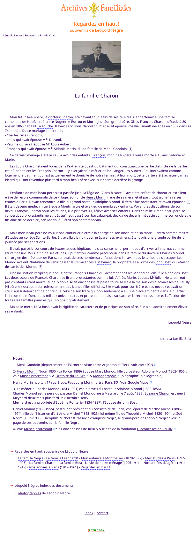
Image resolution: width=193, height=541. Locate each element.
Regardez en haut (28, 451)
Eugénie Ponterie (69, 402)
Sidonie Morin (65, 148)
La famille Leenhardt (62, 458)
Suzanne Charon (157, 393)
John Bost (163, 262)
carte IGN (145, 364)
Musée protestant (34, 376)
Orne (74, 364)
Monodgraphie (105, 376)
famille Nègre (68, 422)
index (89, 513)
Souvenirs (31, 35)
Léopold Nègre (12, 35)
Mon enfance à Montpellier (102, 458)
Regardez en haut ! (95, 467)
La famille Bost (70, 462)
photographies (29, 493)
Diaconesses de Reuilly (154, 429)
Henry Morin (95, 197)
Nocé (31, 121)
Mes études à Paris (160, 458)
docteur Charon (60, 117)
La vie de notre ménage (103, 462)
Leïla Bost (41, 306)
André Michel (69, 413)
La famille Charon (43, 462)
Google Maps (138, 382)
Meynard (104, 262)
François (99, 155)
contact (102, 513)
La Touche (45, 126)
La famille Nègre (30, 458)
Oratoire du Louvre (70, 376)
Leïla (153, 273)
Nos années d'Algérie (159, 462)
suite (162, 338)
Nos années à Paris (44, 467)
